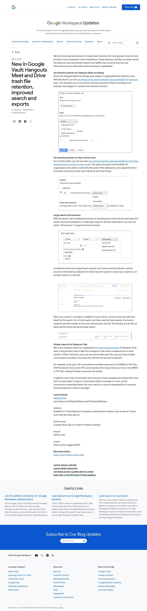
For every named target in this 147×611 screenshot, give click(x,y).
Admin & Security (73, 43)
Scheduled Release (18, 113)
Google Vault (16, 110)
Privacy (56, 607)
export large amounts (108, 348)
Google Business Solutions (109, 582)
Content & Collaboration (42, 43)
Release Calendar (109, 7)
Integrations (58, 594)
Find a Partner (59, 582)
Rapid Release (28, 110)
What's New (13, 590)
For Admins (82, 7)
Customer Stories (61, 575)
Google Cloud (104, 571)
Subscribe (131, 7)
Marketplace (58, 586)
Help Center (94, 7)
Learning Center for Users (19, 575)
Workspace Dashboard (18, 586)
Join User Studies (105, 590)
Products (71, 7)
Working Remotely (61, 579)
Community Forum (16, 579)
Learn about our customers (113, 495)
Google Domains (105, 575)
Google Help (13, 582)
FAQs (55, 590)
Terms (61, 607)
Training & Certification (63, 597)
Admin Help (13, 571)
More (99, 43)
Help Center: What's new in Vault (69, 455)
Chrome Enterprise (106, 579)
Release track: (60, 398)
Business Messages (106, 586)
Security (57, 571)
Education (89, 43)
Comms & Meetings (19, 43)
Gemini (60, 43)
